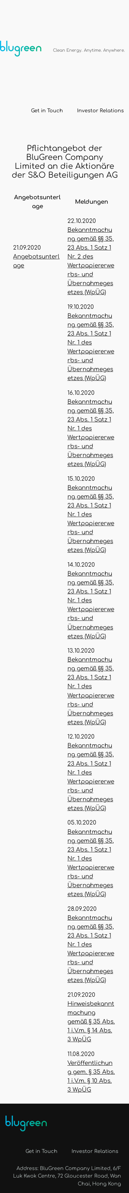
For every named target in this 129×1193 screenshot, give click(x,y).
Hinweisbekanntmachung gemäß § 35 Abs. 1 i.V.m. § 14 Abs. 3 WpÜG (91, 1022)
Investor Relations (100, 110)
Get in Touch (47, 110)
